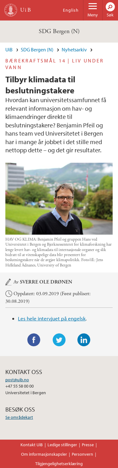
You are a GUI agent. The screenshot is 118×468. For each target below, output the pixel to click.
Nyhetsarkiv (74, 49)
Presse (88, 445)
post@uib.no (17, 380)
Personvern (82, 454)
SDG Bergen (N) (59, 31)
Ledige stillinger (62, 445)
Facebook (34, 340)
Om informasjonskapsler (44, 454)
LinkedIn (84, 340)
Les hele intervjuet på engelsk (52, 318)
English (71, 10)
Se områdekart (19, 417)
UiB (9, 49)
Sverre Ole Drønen (46, 282)
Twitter (59, 340)
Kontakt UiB (31, 445)
